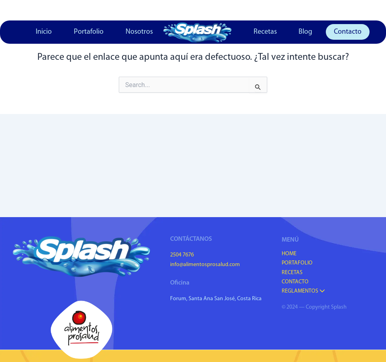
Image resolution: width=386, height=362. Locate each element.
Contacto (348, 32)
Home (289, 254)
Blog (305, 32)
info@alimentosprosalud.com (205, 265)
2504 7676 (182, 255)
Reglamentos (303, 291)
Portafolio (89, 32)
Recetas (265, 32)
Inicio (44, 32)
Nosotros (139, 32)
